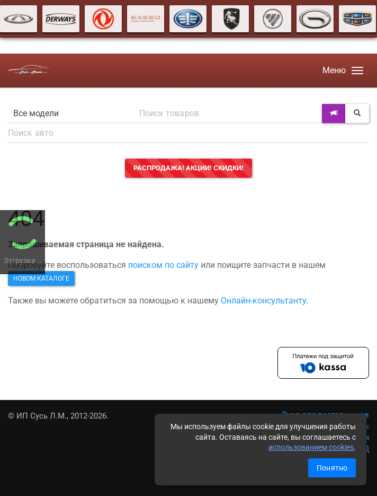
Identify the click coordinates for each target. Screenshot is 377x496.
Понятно (332, 468)
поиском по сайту (163, 265)
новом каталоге (41, 278)
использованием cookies (311, 447)
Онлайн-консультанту (263, 300)
